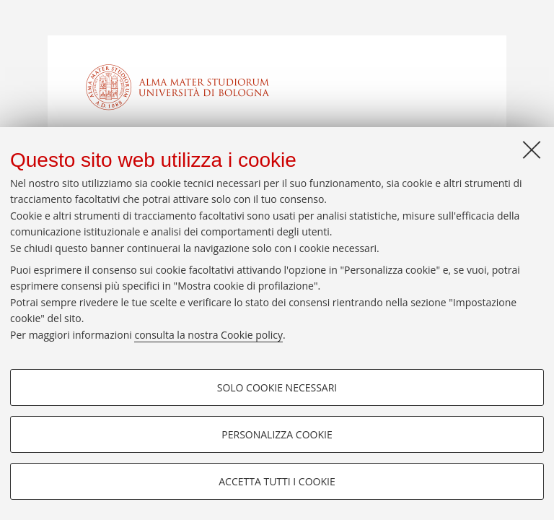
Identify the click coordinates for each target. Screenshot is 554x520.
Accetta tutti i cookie (277, 481)
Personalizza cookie (276, 434)
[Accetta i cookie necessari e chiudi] (531, 149)
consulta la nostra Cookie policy (208, 335)
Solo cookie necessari (277, 387)
